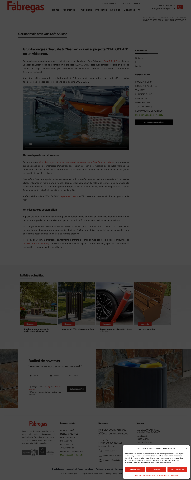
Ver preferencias (177, 469)
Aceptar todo (135, 469)
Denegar (156, 469)
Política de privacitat (163, 475)
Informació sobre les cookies (145, 475)
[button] (186, 448)
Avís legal (174, 475)
